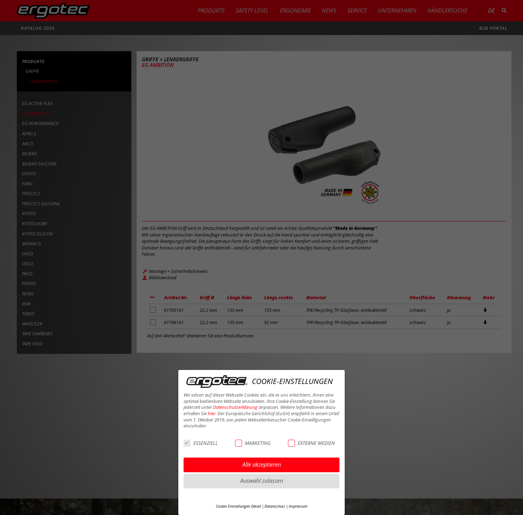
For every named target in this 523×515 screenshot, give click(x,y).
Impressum (298, 506)
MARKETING (252, 443)
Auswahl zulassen (261, 481)
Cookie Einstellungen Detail (238, 506)
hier (211, 414)
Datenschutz (274, 506)
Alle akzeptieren (261, 464)
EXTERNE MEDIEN (311, 443)
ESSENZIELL (201, 443)
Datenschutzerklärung (235, 407)
